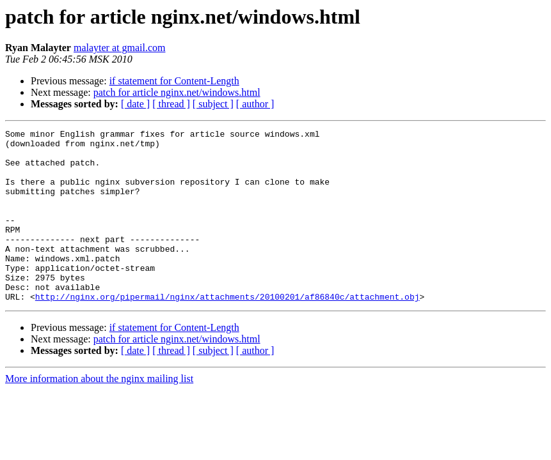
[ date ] (135, 103)
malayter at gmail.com (120, 47)
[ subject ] (213, 103)
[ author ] (255, 103)
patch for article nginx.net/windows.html (176, 92)
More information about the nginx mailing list (99, 413)
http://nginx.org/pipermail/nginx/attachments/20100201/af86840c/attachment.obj (227, 331)
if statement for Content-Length (174, 80)
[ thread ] (171, 103)
